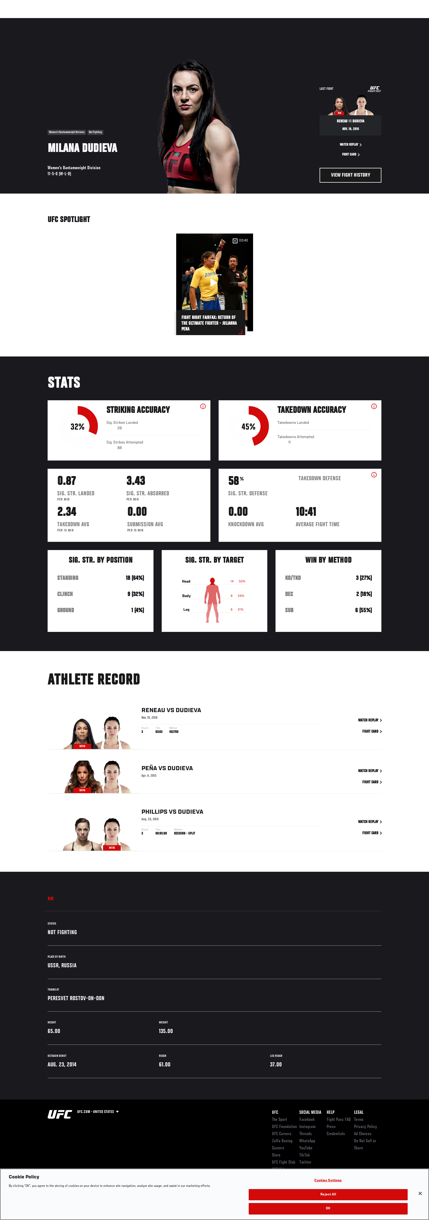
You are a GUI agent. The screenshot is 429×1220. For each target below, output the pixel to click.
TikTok (304, 1155)
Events (41, 21)
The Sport (279, 1119)
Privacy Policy (365, 1126)
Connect (296, 21)
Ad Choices (363, 1134)
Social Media (310, 1112)
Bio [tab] (51, 899)
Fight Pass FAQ (339, 1119)
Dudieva (188, 711)
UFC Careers (281, 1134)
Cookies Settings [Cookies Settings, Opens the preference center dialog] (328, 1180)
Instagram (307, 1126)
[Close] (420, 1193)
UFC (275, 1112)
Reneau (153, 711)
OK (328, 1208)
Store (276, 1155)
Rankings (65, 21)
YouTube (305, 1148)
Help (330, 1112)
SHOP (369, 21)
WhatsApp (307, 1141)
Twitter (305, 1162)
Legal (358, 1112)
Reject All (328, 1194)
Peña (149, 769)
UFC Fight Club (283, 1162)
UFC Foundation (284, 1126)
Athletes (89, 21)
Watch (319, 21)
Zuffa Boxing (345, 21)
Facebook (307, 1119)
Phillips (154, 813)
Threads (305, 1134)
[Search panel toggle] (384, 20)
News (110, 21)
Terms (359, 1119)
